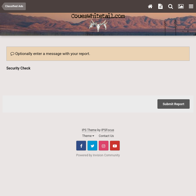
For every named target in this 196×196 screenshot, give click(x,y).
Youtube (115, 145)
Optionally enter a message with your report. (50, 53)
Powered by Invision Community (98, 155)
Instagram (103, 145)
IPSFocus (107, 130)
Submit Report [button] (173, 104)
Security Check (18, 68)
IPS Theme (89, 130)
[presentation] (45, 82)
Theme (88, 136)
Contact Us (106, 136)
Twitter (92, 145)
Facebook (81, 145)
